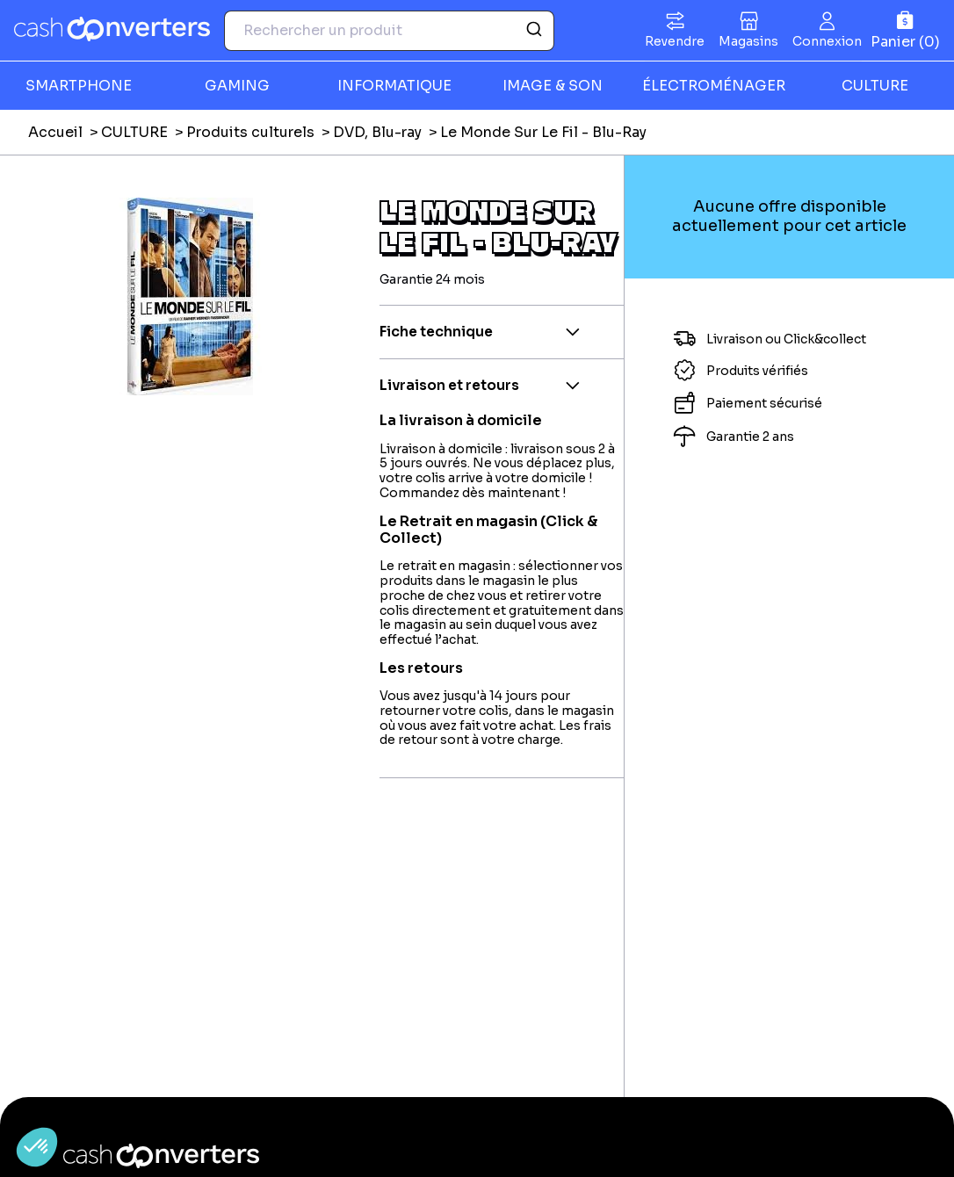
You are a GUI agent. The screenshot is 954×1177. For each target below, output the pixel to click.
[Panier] (905, 30)
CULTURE (875, 85)
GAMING (237, 85)
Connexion (827, 41)
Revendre (675, 41)
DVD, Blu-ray (377, 132)
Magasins (748, 41)
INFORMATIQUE (394, 85)
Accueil (55, 132)
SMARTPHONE (78, 85)
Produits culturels (250, 132)
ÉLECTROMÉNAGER (713, 85)
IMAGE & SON (552, 85)
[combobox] (389, 31)
